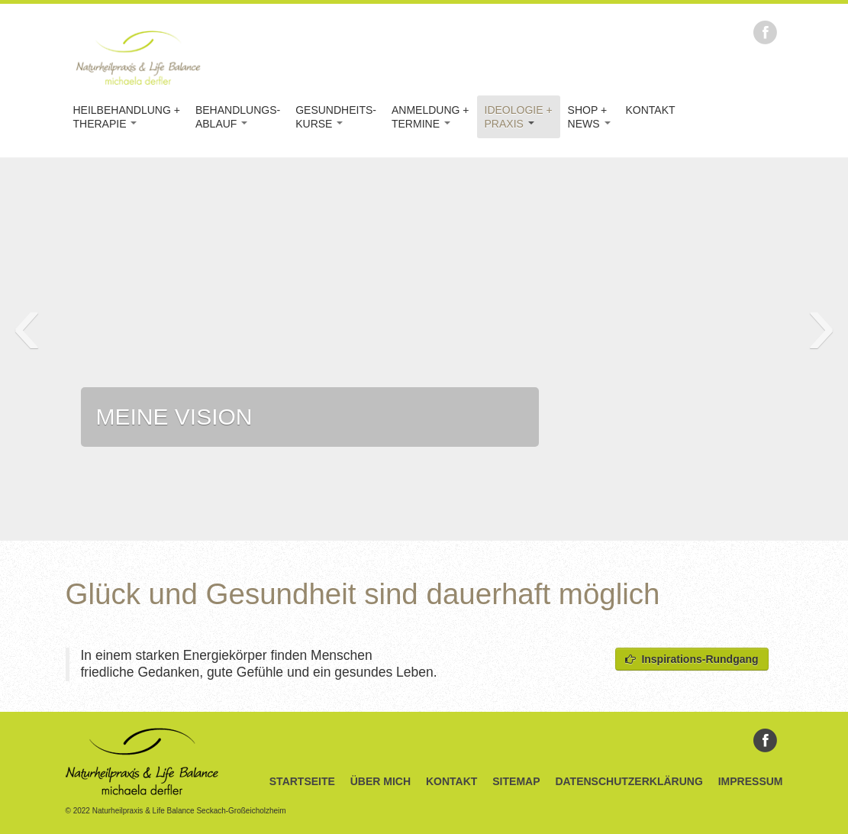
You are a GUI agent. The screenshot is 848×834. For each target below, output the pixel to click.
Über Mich (380, 781)
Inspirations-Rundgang (692, 659)
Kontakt (650, 110)
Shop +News (589, 117)
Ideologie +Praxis (519, 117)
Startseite (302, 781)
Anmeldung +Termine (430, 117)
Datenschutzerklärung (628, 781)
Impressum (750, 781)
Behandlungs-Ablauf (237, 117)
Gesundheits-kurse (335, 117)
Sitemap (516, 781)
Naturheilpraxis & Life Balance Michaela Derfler (138, 57)
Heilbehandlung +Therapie (126, 117)
